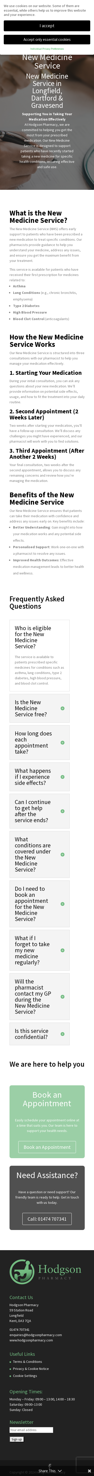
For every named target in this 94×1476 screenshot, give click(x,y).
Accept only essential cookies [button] (47, 39)
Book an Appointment (47, 1147)
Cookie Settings (25, 1375)
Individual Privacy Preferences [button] (47, 48)
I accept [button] (47, 25)
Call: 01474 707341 (47, 1219)
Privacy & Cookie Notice (31, 1368)
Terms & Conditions (27, 1361)
